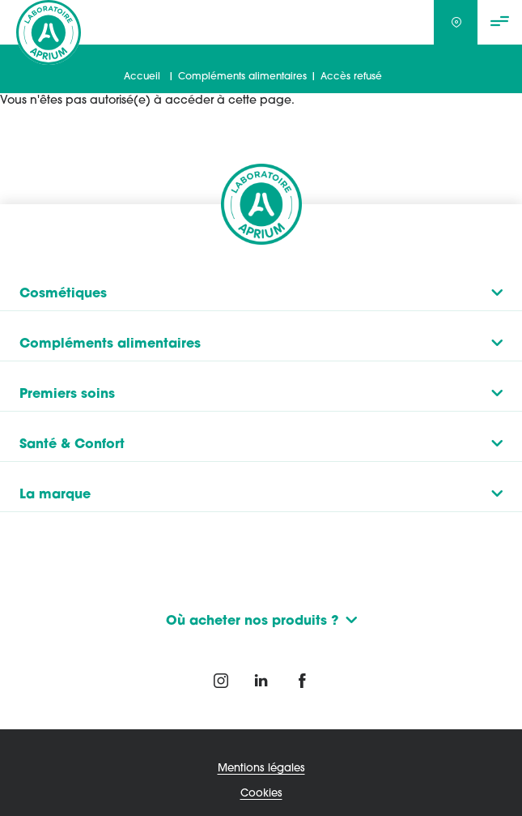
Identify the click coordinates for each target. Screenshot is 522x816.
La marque (55, 493)
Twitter (302, 680)
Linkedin (261, 680)
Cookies (261, 793)
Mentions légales (261, 767)
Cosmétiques (63, 292)
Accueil (142, 76)
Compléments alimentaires (242, 76)
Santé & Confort (72, 442)
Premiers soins (67, 392)
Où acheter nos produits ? (252, 619)
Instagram (221, 680)
